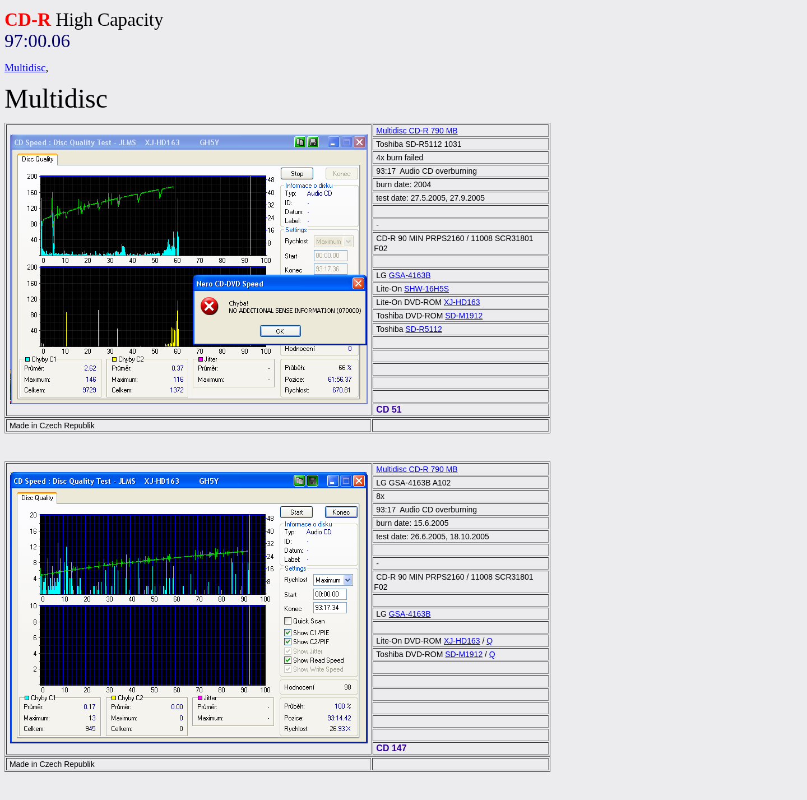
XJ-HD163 (462, 302)
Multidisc (25, 67)
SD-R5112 (424, 329)
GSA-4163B (410, 275)
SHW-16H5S (426, 288)
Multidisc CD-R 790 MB (416, 130)
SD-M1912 (464, 315)
